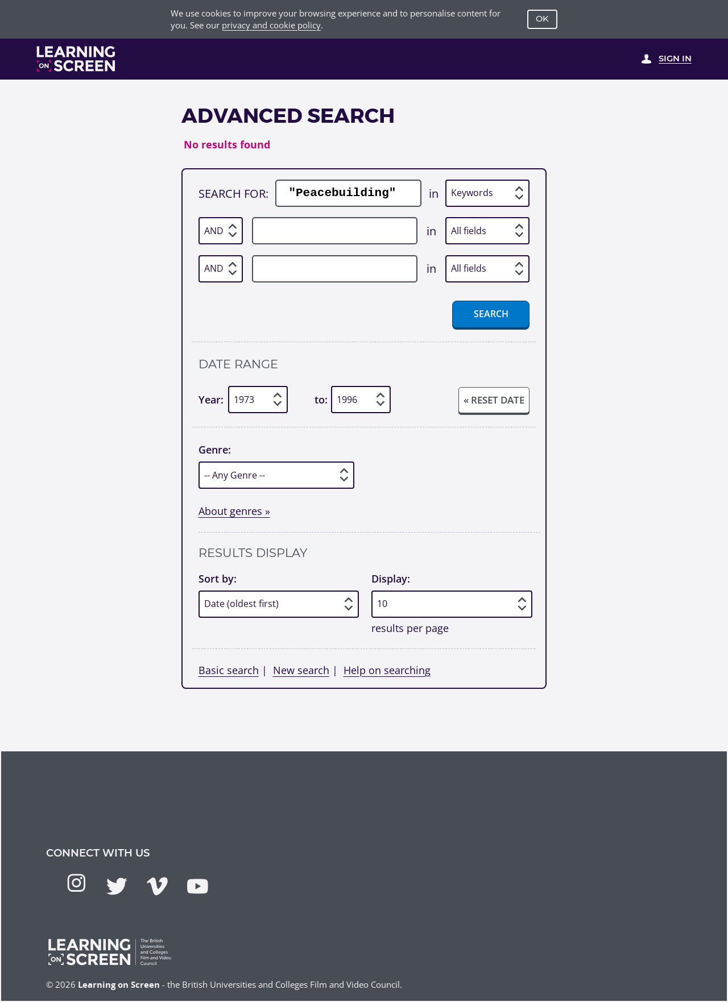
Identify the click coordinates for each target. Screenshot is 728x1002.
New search (301, 670)
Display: (390, 578)
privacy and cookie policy (271, 25)
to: (321, 399)
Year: (211, 399)
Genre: (214, 449)
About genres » (234, 511)
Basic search (228, 670)
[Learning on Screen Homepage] (76, 58)
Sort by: (217, 578)
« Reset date (494, 399)
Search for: (233, 193)
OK (542, 19)
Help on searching (387, 670)
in (434, 193)
